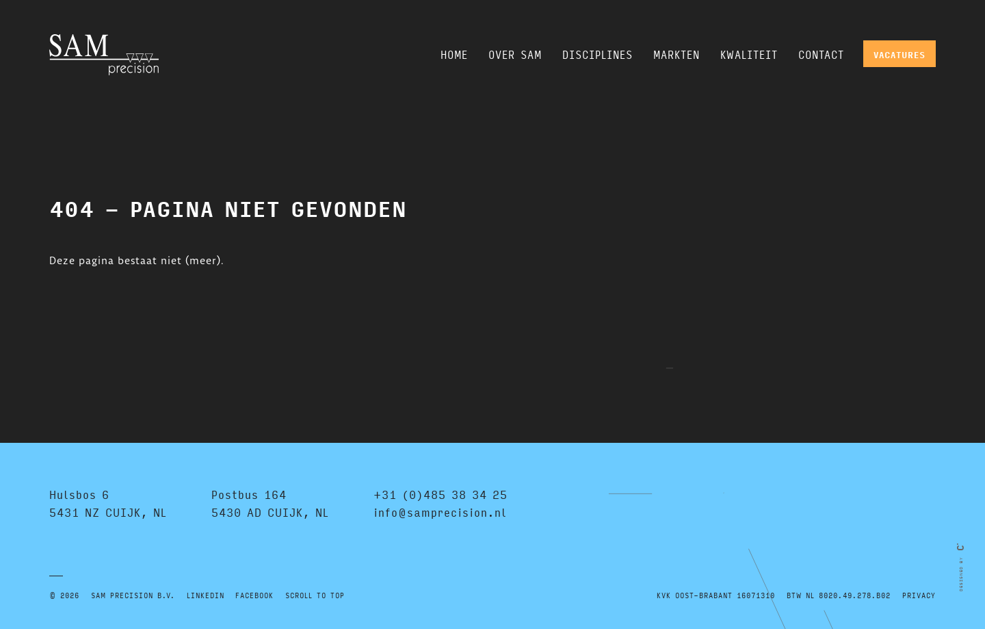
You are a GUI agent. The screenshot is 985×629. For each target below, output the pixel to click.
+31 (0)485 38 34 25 (440, 494)
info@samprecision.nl (440, 512)
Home (454, 54)
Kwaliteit (749, 54)
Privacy (919, 595)
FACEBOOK (254, 595)
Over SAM (515, 54)
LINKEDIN (205, 595)
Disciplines (597, 54)
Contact (821, 54)
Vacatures (899, 54)
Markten (676, 54)
